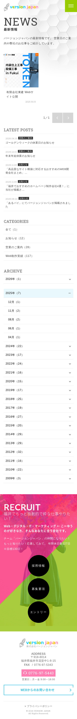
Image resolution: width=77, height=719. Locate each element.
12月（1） (15, 302)
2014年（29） (15, 434)
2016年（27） (15, 416)
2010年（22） (15, 469)
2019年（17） (15, 390)
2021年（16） (15, 372)
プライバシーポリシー (39, 706)
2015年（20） (15, 425)
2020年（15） (15, 381)
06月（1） (15, 328)
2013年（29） (15, 443)
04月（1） (15, 337)
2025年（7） (14, 293)
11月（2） (15, 310)
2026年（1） (14, 279)
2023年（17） (15, 354)
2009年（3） (14, 478)
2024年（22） (15, 346)
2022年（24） (15, 363)
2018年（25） (15, 399)
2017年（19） (15, 407)
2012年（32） (15, 451)
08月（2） (15, 319)
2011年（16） (15, 460)
